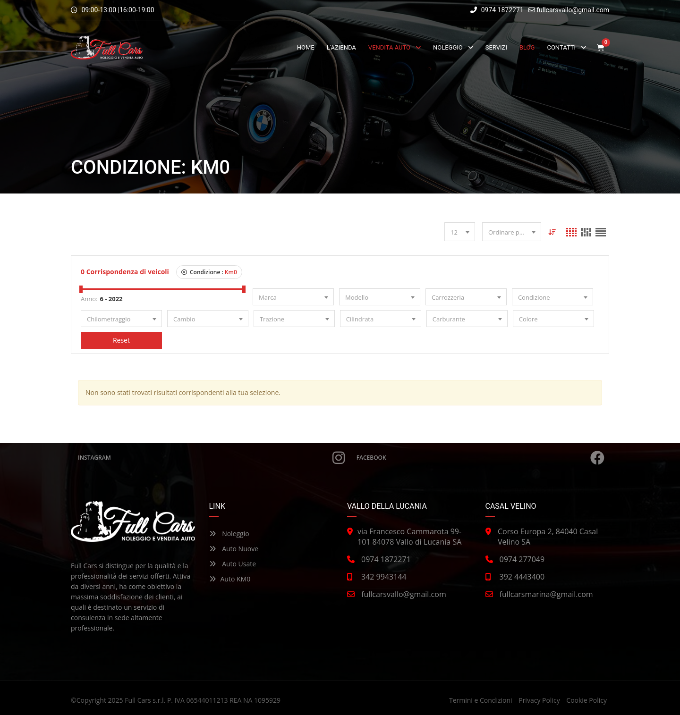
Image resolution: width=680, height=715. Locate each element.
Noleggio (229, 533)
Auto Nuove (234, 548)
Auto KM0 (230, 578)
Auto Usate (232, 563)
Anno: (89, 298)
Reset (121, 340)
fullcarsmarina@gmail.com (546, 594)
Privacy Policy (539, 700)
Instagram (211, 458)
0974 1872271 (497, 10)
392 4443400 (522, 577)
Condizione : (209, 272)
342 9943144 (384, 577)
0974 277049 (522, 559)
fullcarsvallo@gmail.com (572, 10)
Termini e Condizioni (480, 700)
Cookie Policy (586, 700)
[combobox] (459, 231)
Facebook (480, 458)
